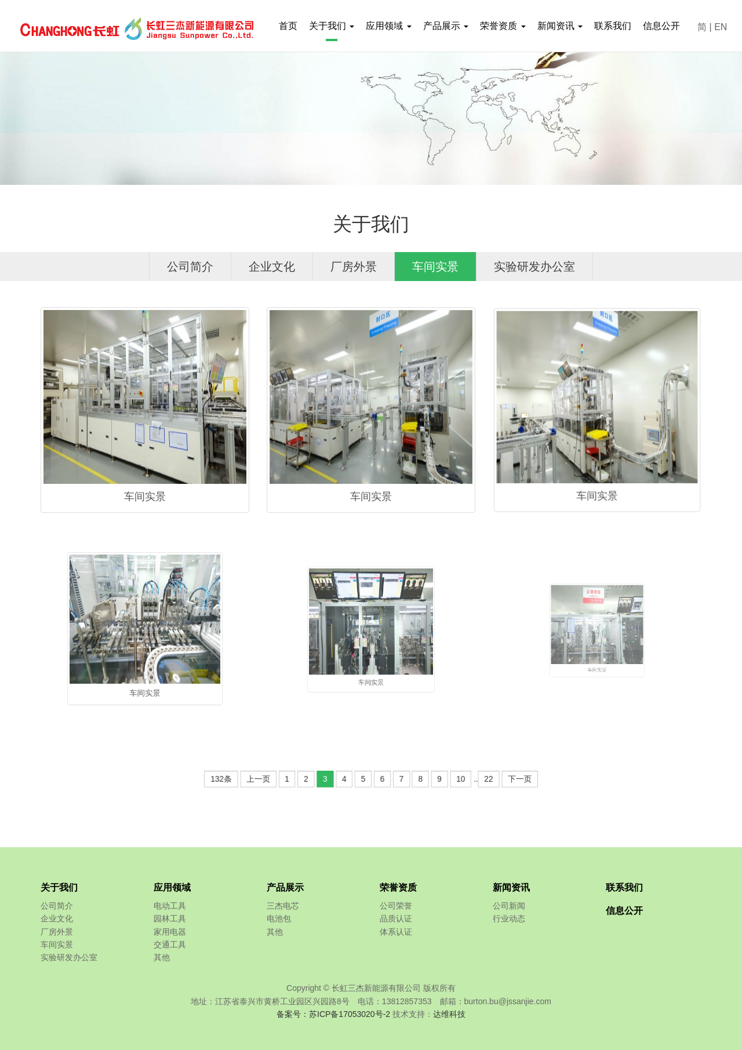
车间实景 (435, 266)
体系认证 (396, 931)
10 (434, 779)
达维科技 (449, 1014)
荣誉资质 (398, 887)
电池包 (279, 918)
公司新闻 (509, 905)
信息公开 (661, 26)
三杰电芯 (283, 905)
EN (720, 27)
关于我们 (59, 887)
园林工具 (170, 918)
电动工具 (170, 905)
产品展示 (285, 887)
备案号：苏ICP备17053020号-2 (333, 1014)
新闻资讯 (511, 887)
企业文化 (272, 266)
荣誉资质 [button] (502, 26)
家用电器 (170, 931)
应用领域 (172, 887)
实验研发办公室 (534, 266)
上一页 (292, 779)
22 (453, 779)
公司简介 (190, 266)
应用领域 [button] (388, 26)
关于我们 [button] (331, 26)
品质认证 (396, 918)
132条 (266, 779)
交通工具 (170, 944)
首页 (288, 26)
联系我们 (612, 26)
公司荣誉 (396, 905)
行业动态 (509, 918)
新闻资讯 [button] (560, 26)
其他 (162, 957)
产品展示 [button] (445, 26)
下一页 (475, 779)
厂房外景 (353, 266)
